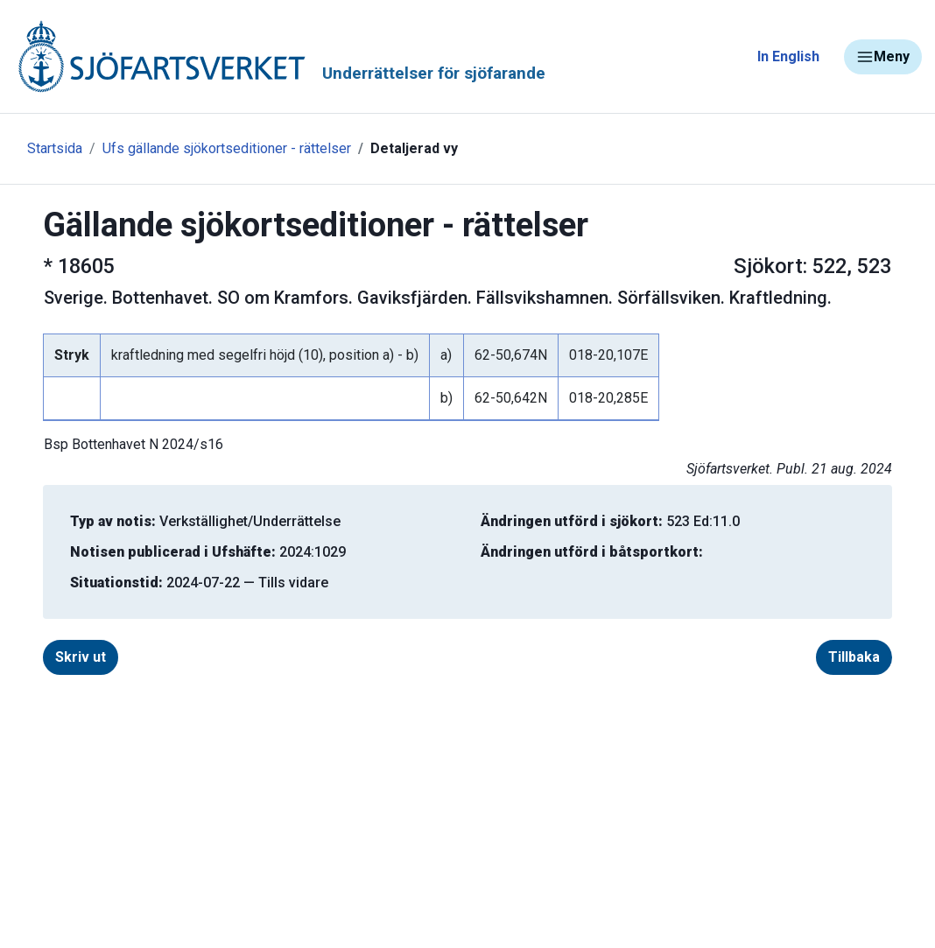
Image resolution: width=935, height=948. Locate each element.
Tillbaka (854, 657)
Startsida (54, 148)
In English (788, 56)
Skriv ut (80, 657)
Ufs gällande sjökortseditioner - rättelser (226, 148)
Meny (883, 57)
